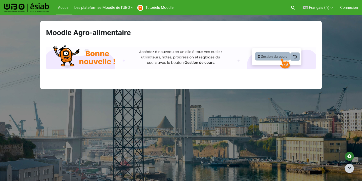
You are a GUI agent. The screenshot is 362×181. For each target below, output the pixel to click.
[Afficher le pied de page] (349, 168)
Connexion (349, 7)
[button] (293, 7)
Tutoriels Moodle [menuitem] (159, 7)
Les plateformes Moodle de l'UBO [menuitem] (102, 7)
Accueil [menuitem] (64, 7)
